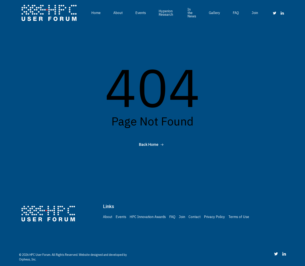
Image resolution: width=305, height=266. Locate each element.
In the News (191, 13)
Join (255, 12)
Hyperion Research (166, 12)
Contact (195, 217)
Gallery (214, 12)
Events (140, 12)
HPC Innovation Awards (148, 217)
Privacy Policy (214, 217)
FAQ (236, 12)
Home (96, 12)
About (118, 12)
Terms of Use (238, 217)
